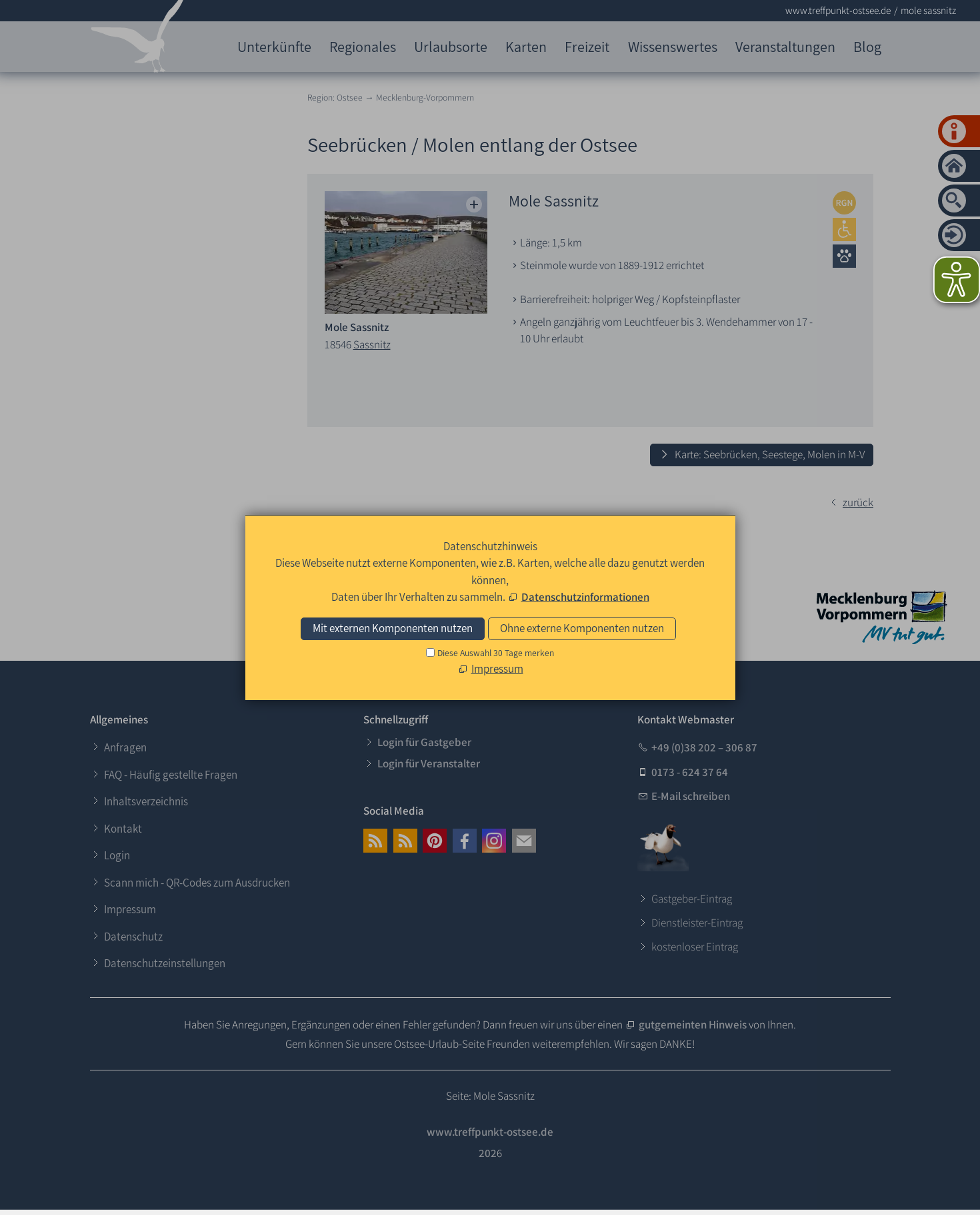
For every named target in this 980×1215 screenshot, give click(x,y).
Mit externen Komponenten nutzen (393, 628)
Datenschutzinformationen (585, 597)
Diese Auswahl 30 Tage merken (495, 653)
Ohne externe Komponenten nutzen (582, 628)
